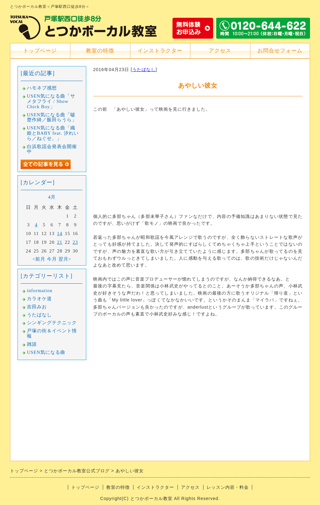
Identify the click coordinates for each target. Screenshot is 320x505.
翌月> (64, 259)
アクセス (220, 51)
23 (75, 242)
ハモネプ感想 (42, 87)
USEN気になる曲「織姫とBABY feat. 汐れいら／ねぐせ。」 (53, 133)
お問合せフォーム (280, 51)
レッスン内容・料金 (228, 487)
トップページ (40, 51)
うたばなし (144, 69)
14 (59, 233)
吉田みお (37, 306)
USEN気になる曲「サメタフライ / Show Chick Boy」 (51, 101)
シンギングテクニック (52, 322)
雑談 (32, 344)
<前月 (38, 259)
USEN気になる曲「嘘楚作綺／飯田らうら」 (52, 117)
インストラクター (160, 51)
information (39, 290)
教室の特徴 (100, 51)
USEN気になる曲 (46, 352)
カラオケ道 (39, 298)
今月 (52, 259)
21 (59, 242)
